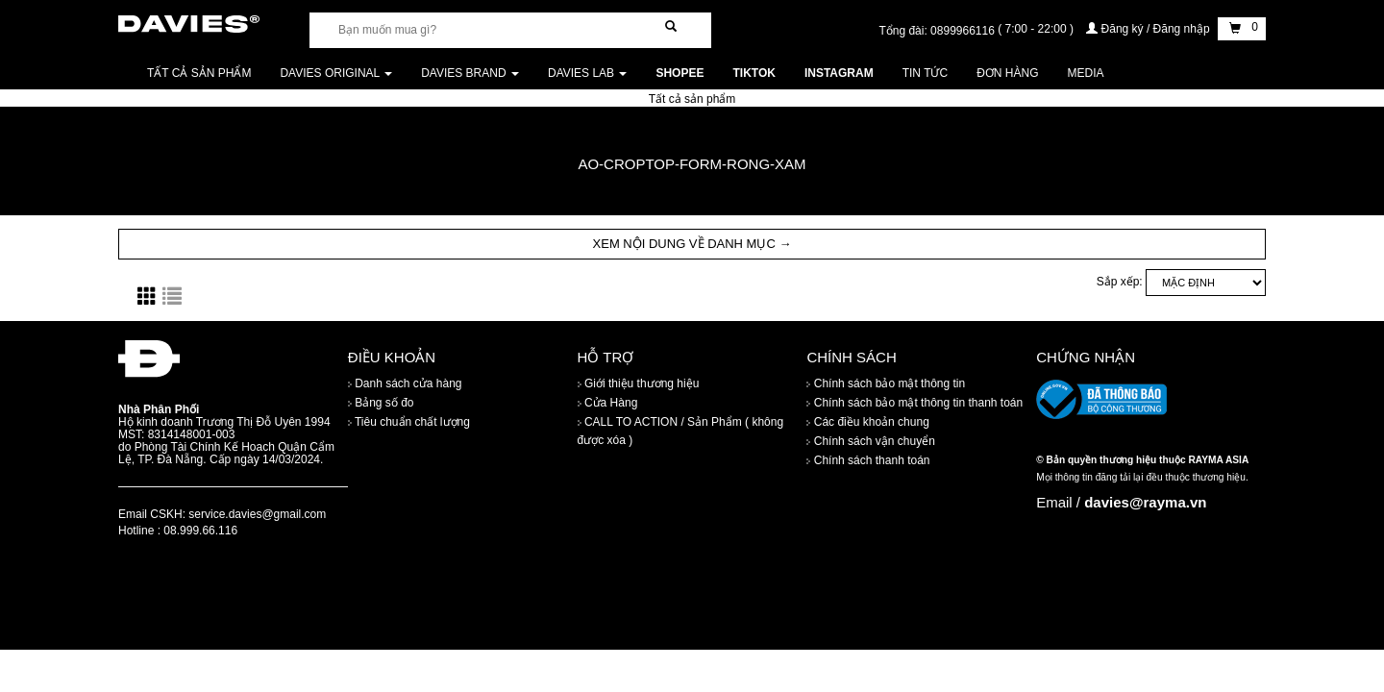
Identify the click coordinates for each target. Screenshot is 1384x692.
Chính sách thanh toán (867, 460)
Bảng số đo (381, 402)
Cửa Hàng (608, 402)
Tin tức (925, 73)
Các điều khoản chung (867, 422)
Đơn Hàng (1007, 73)
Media (1086, 73)
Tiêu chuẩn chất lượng (409, 422)
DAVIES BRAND (470, 73)
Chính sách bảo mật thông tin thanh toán (914, 402)
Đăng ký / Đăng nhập (1149, 29)
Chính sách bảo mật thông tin (885, 383)
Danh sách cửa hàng (405, 383)
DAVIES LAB (587, 73)
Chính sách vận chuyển (870, 441)
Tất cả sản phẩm (199, 73)
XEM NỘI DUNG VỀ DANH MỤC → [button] (692, 243)
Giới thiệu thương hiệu (639, 383)
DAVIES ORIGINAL (336, 73)
